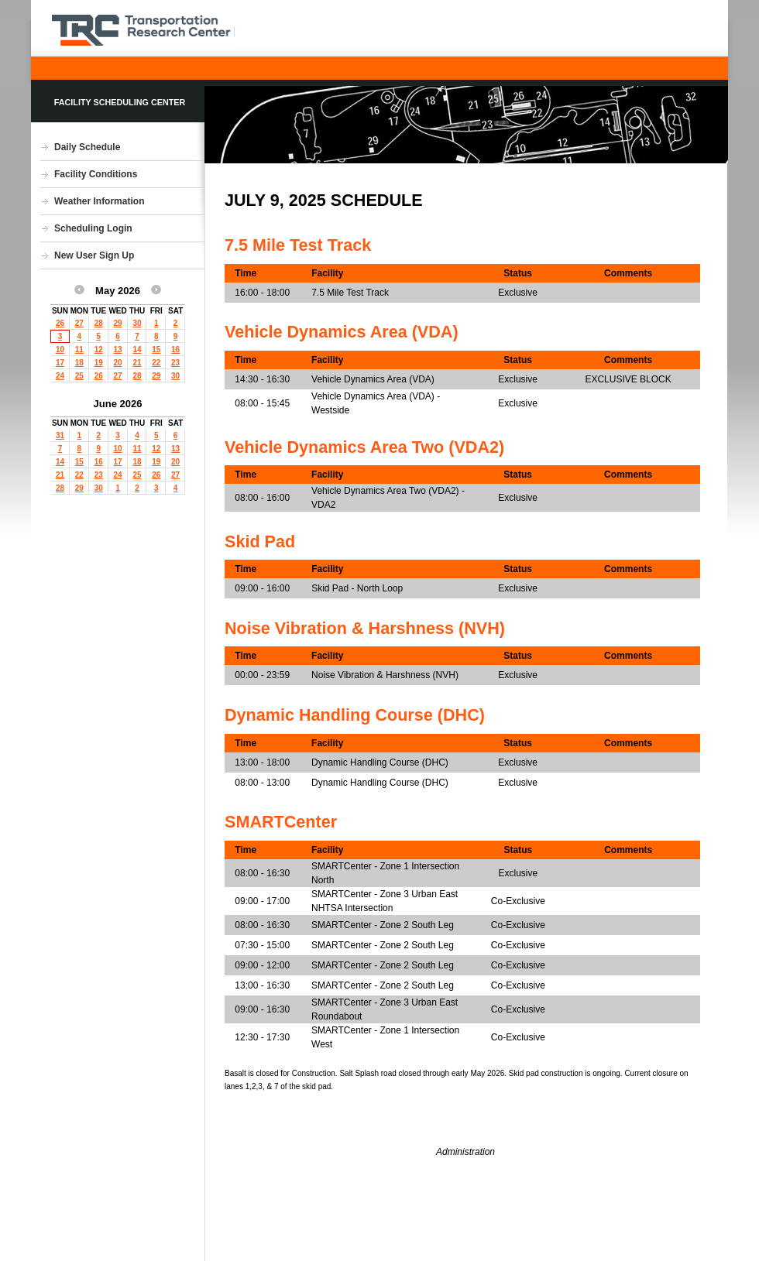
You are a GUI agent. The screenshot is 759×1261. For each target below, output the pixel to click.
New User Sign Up (94, 255)
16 (175, 349)
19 (98, 362)
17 (60, 362)
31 (60, 435)
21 (136, 362)
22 (156, 362)
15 (156, 349)
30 (136, 323)
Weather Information (99, 201)
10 (60, 349)
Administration (465, 1151)
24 (60, 376)
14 (136, 349)
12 (98, 349)
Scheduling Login (93, 228)
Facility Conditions (95, 174)
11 (79, 349)
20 (118, 362)
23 (175, 362)
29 (118, 323)
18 (79, 362)
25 (79, 376)
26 (60, 323)
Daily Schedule (87, 147)
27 (79, 323)
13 (118, 349)
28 (98, 323)
